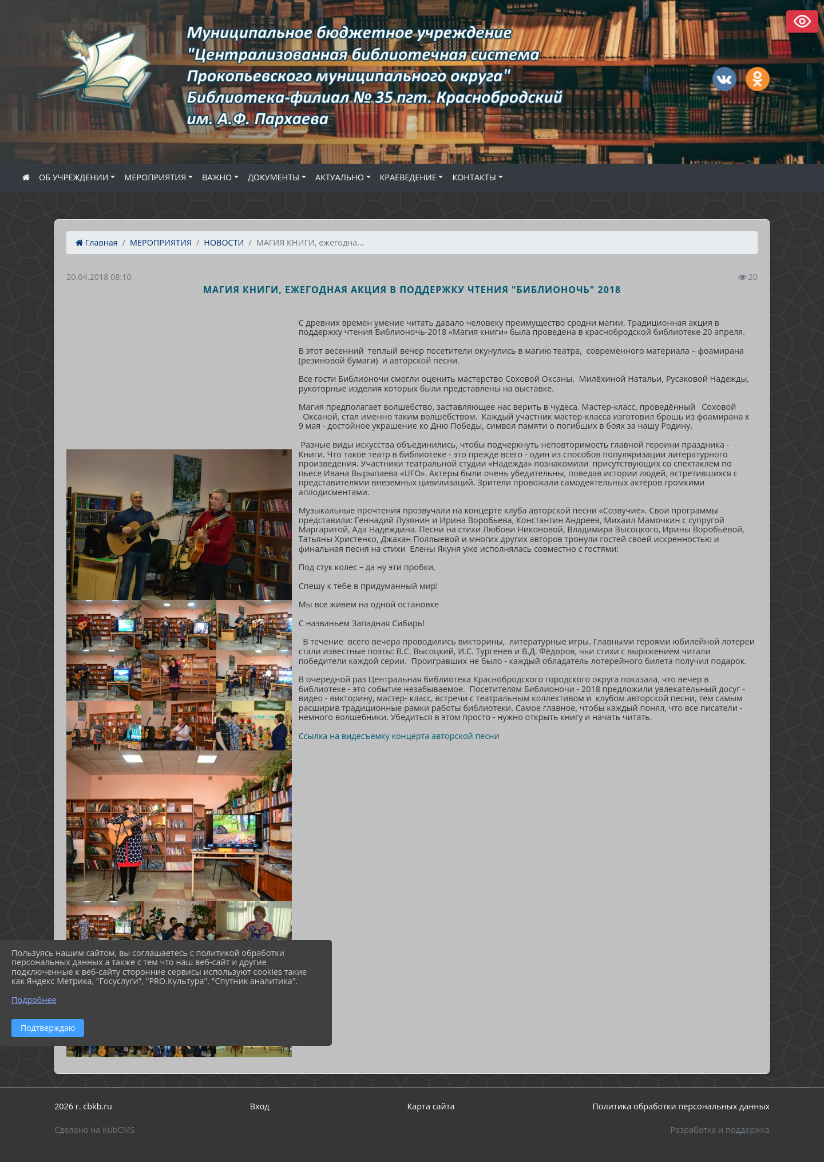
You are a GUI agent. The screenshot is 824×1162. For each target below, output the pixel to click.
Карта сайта (431, 1106)
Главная (97, 242)
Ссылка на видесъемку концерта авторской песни (399, 735)
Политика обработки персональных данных (681, 1106)
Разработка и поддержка (720, 1129)
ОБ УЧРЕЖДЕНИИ (74, 177)
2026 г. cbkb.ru (83, 1106)
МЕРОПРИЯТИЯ (155, 177)
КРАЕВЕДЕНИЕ (408, 177)
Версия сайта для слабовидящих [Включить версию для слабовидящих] (802, 21)
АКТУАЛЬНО (339, 177)
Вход (260, 1106)
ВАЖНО (217, 177)
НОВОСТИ (224, 242)
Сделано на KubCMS (94, 1129)
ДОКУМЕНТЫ (273, 177)
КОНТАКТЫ (474, 177)
